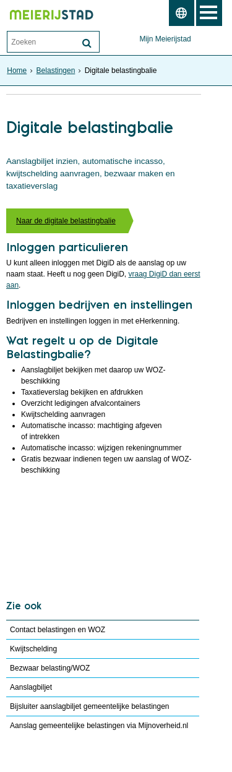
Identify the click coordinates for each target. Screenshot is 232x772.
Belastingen (56, 70)
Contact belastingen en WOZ (57, 629)
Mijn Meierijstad (165, 39)
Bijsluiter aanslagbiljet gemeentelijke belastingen (90, 706)
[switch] (181, 13)
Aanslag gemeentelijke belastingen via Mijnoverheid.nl (99, 725)
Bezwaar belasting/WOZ (50, 668)
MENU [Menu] (209, 13)
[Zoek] (86, 43)
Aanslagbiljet (31, 687)
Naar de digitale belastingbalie (66, 221)
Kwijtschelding (33, 649)
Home (17, 70)
